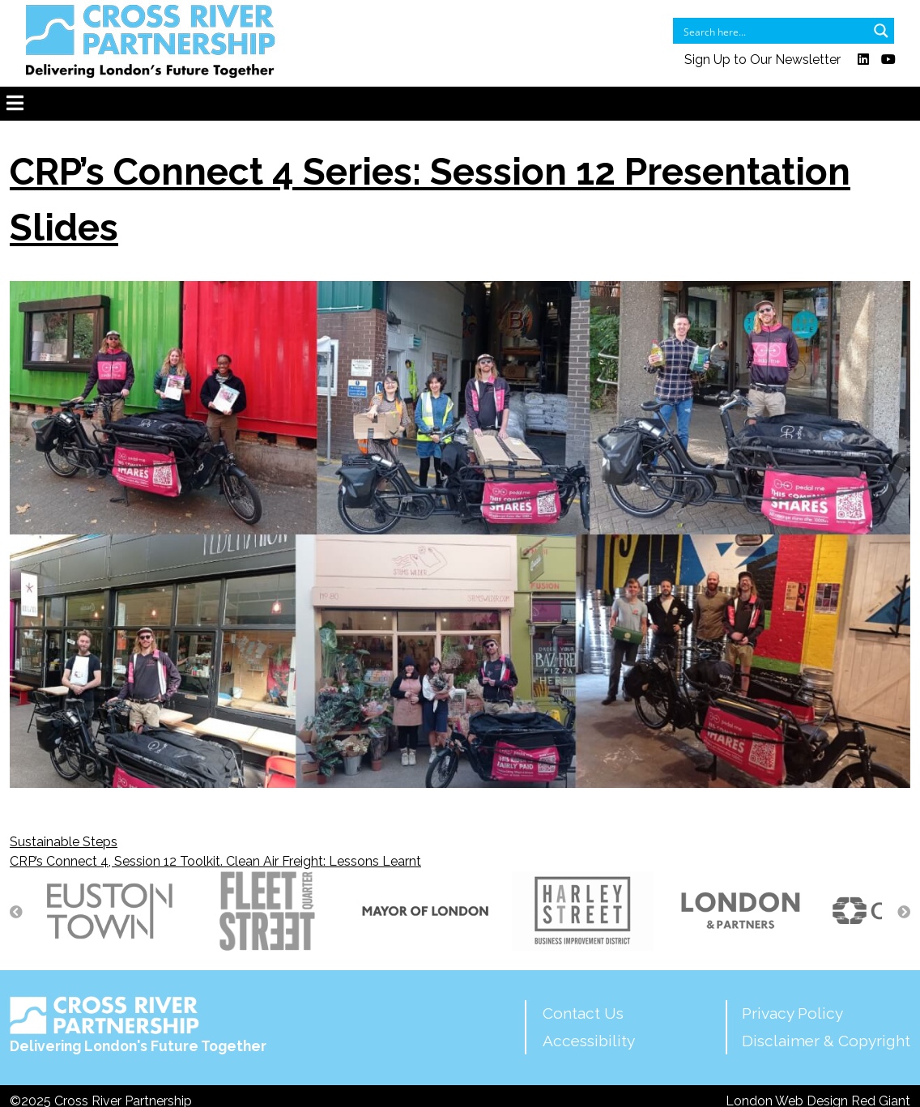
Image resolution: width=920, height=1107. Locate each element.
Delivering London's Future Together (138, 1025)
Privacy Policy (792, 1013)
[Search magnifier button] (881, 30)
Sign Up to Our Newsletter (762, 59)
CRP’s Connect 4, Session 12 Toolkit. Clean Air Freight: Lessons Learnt (215, 861)
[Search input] (773, 31)
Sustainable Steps (63, 841)
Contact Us (583, 1013)
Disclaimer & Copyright (826, 1041)
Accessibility (589, 1041)
